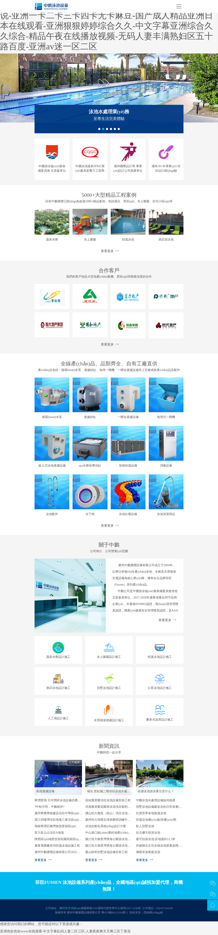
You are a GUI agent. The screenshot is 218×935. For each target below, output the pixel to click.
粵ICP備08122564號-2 (114, 913)
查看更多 (109, 251)
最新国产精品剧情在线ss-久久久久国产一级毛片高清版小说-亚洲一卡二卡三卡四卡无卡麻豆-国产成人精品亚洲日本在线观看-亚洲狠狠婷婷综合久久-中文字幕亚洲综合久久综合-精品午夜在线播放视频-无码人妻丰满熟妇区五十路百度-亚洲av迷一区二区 (108, 25)
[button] (99, 129)
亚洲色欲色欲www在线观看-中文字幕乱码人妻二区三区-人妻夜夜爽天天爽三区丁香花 (65, 932)
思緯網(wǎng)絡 (153, 913)
